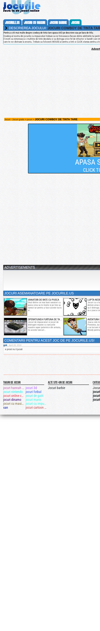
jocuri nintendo (13, 392)
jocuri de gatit (34, 396)
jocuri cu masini (34, 22)
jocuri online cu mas (14, 396)
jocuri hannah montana (14, 388)
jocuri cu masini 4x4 (14, 403)
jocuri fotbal (33, 392)
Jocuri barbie (56, 388)
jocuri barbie (58, 22)
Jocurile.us (12, 22)
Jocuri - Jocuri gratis (14, 119)
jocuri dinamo (12, 400)
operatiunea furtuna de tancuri (47, 319)
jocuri (75, 22)
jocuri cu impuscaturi (36, 403)
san (5, 407)
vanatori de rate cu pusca (43, 299)
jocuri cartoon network (36, 407)
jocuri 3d (31, 388)
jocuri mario (33, 400)
